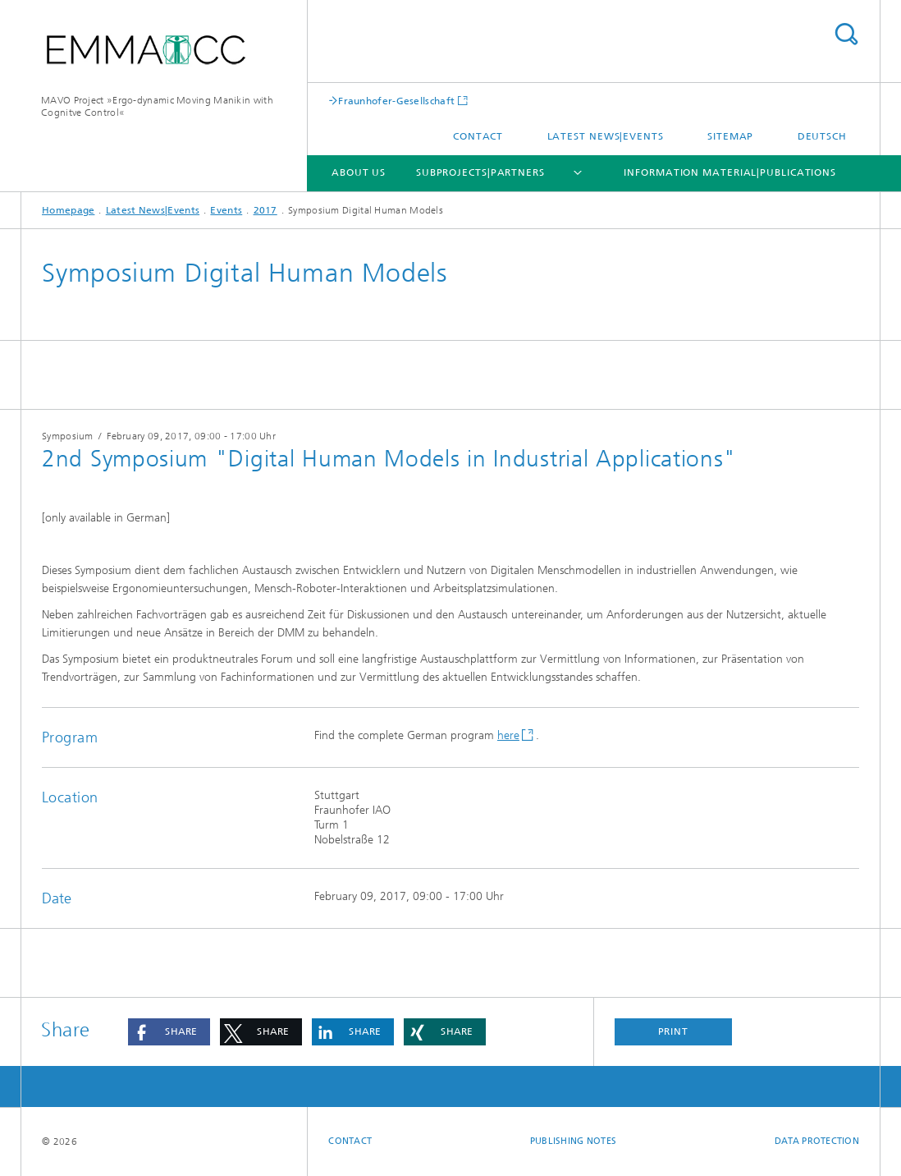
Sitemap (730, 136)
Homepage (68, 210)
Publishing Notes (573, 1141)
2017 (265, 210)
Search (846, 34)
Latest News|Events (605, 136)
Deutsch (822, 136)
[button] (169, 1031)
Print (673, 1031)
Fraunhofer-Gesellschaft (396, 100)
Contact (478, 136)
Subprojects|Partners (480, 172)
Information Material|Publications (730, 172)
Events (226, 210)
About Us (359, 172)
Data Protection (817, 1141)
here (508, 735)
